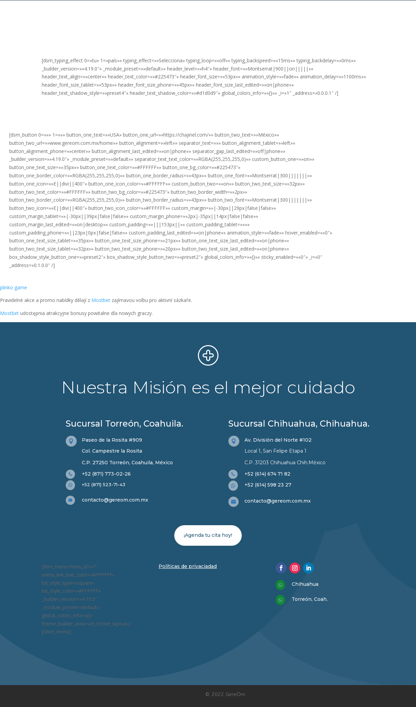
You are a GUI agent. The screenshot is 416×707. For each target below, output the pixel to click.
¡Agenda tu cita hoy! (208, 535)
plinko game (13, 287)
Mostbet (100, 300)
